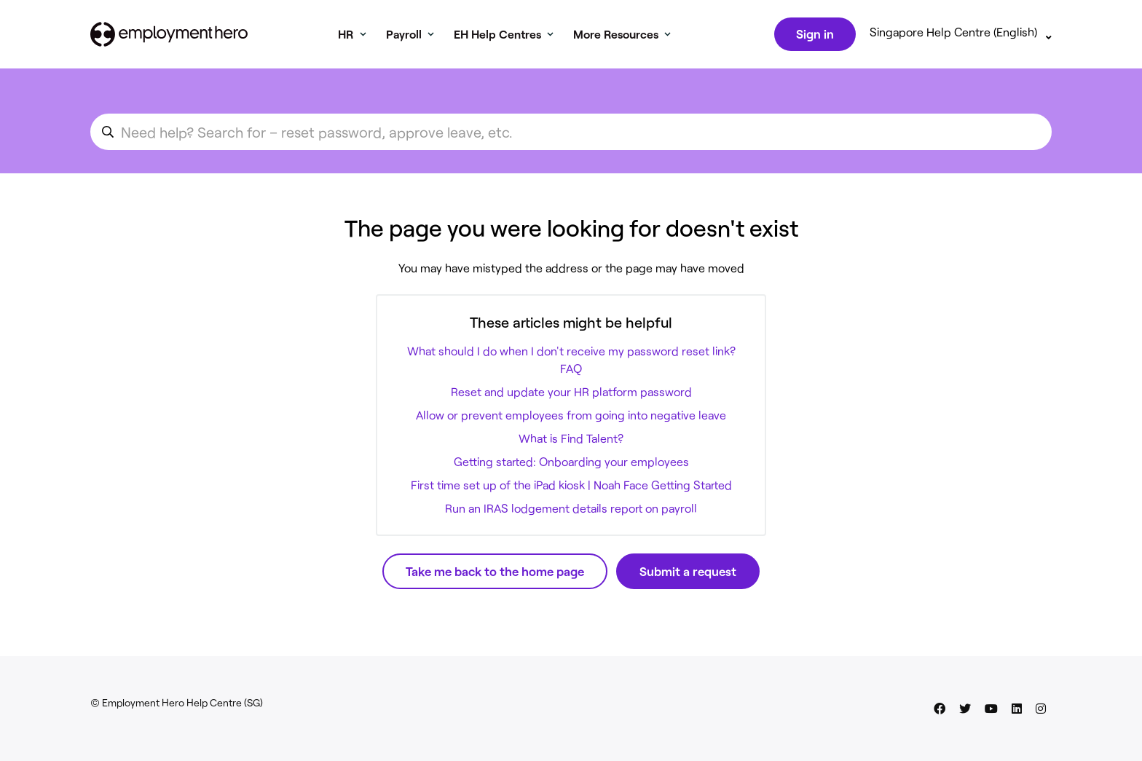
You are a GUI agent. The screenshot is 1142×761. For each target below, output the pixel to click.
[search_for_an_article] (571, 135)
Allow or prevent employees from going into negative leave (571, 418)
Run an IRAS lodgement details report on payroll (571, 511)
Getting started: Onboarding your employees (571, 464)
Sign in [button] (813, 35)
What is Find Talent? (571, 441)
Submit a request (687, 574)
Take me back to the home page (495, 574)
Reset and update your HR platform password (571, 394)
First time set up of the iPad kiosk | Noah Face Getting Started (571, 487)
